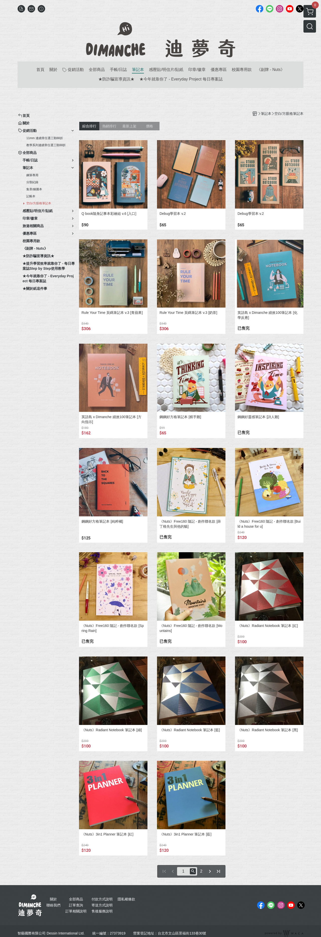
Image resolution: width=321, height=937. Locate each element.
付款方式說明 (102, 899)
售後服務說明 (102, 911)
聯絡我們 (53, 905)
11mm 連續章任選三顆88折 (44, 138)
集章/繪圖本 (34, 189)
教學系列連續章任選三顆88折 (46, 145)
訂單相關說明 (76, 911)
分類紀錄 (32, 182)
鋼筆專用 (32, 175)
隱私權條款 (126, 899)
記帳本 (30, 196)
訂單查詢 (76, 905)
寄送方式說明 (102, 905)
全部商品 (76, 899)
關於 (53, 899)
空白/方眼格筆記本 (38, 203)
